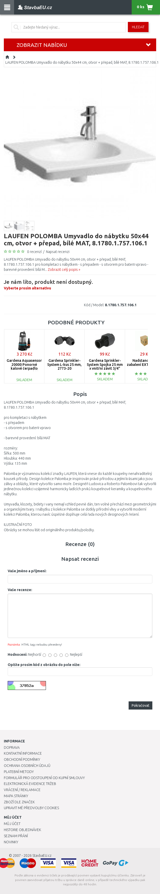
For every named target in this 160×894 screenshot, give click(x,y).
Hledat (138, 27)
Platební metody (19, 772)
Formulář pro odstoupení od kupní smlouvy (44, 778)
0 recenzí (34, 252)
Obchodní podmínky (22, 759)
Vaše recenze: (20, 590)
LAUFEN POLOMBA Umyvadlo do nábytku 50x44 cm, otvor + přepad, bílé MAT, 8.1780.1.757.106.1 (82, 62)
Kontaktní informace (23, 753)
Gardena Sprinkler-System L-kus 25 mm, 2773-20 (64, 364)
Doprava (12, 747)
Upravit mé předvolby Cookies (31, 808)
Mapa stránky (16, 796)
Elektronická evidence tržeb (30, 784)
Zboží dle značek (19, 802)
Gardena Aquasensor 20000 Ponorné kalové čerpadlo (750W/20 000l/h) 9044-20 (24, 368)
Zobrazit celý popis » (64, 270)
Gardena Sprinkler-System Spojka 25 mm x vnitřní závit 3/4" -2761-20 (105, 366)
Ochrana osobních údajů (27, 766)
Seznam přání (16, 836)
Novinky (11, 842)
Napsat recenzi (57, 252)
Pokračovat (140, 705)
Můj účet (12, 824)
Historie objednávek (22, 830)
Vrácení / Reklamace (22, 790)
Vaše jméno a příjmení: (27, 571)
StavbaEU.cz (42, 855)
